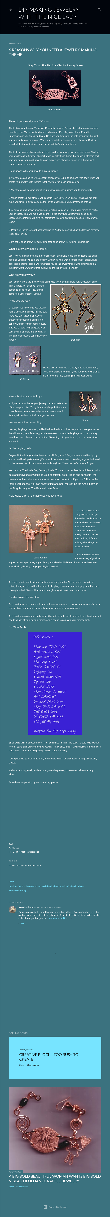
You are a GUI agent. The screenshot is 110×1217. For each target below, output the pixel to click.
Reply (21, 923)
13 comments (33, 1065)
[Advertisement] (55, 1001)
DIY (23, 886)
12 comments (22, 1186)
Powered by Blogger (55, 1207)
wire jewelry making (17, 890)
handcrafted (31, 886)
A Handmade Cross (26, 907)
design (18, 886)
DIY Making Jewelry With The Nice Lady (48, 13)
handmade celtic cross (60, 917)
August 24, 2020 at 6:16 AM (49, 907)
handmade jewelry (45, 886)
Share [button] (11, 881)
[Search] (99, 9)
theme (81, 886)
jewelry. (57, 886)
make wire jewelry (69, 886)
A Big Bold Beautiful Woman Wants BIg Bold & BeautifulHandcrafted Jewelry (55, 1178)
